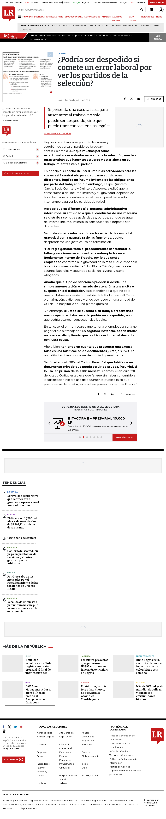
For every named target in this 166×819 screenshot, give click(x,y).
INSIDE (159, 17)
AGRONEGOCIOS (92, 17)
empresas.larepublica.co (64, 800)
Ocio (84, 767)
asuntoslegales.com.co (14, 800)
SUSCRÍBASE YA (124, 437)
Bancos (29, 682)
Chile (28, 656)
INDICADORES (147, 17)
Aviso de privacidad (119, 750)
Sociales (41, 782)
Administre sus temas (16, 173)
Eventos (86, 751)
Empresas (146, 26)
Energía (11, 573)
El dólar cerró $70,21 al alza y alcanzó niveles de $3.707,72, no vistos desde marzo (22, 523)
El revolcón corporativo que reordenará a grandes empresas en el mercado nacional (23, 500)
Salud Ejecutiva (90, 775)
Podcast (41, 775)
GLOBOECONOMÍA (74, 17)
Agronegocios (44, 732)
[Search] (141, 9)
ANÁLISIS (106, 17)
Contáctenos (116, 747)
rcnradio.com (95, 804)
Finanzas (41, 755)
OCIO (60, 17)
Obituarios (64, 767)
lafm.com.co (131, 804)
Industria (12, 492)
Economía (87, 744)
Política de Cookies (119, 766)
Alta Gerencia (66, 732)
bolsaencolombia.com (121, 800)
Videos (63, 782)
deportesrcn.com (29, 808)
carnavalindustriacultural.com (51, 804)
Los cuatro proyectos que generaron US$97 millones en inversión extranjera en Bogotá (94, 666)
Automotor (26, 30)
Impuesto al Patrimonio (75, 26)
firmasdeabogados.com (93, 800)
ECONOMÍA (39, 17)
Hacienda (12, 547)
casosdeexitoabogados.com (17, 804)
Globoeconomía (90, 755)
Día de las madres (99, 26)
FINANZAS (28, 17)
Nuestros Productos (119, 743)
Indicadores (43, 763)
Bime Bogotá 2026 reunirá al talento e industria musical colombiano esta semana (149, 666)
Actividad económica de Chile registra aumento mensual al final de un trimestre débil (38, 666)
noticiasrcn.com (113, 804)
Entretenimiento (145, 656)
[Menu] (20, 16)
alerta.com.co (9, 808)
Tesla (157, 26)
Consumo (141, 682)
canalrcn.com (77, 804)
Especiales (65, 751)
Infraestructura (66, 763)
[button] (48, 423)
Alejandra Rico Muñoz (57, 133)
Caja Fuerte (65, 736)
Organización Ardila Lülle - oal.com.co (151, 802)
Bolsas (11, 514)
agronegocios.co (39, 800)
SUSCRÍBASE (157, 2)
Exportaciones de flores (124, 26)
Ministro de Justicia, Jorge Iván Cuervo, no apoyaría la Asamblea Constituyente (94, 692)
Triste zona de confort (21, 537)
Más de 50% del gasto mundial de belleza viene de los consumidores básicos (150, 692)
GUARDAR (153, 99)
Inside (85, 763)
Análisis (85, 732)
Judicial (85, 682)
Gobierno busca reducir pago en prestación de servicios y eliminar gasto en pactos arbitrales (22, 557)
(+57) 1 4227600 (11, 748)
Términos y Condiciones (121, 754)
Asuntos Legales (45, 736)
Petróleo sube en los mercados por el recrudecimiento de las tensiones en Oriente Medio (22, 583)
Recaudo (55, 26)
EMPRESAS (51, 17)
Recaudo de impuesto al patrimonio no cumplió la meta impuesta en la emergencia (23, 606)
